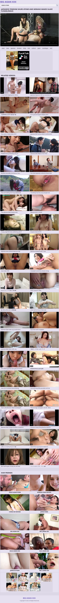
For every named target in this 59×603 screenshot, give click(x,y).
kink (29, 48)
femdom (19, 48)
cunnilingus (45, 48)
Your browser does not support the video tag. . (29, 29)
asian (3, 48)
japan (39, 48)
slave (7, 48)
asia (51, 48)
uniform (34, 48)
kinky (24, 48)
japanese (13, 48)
